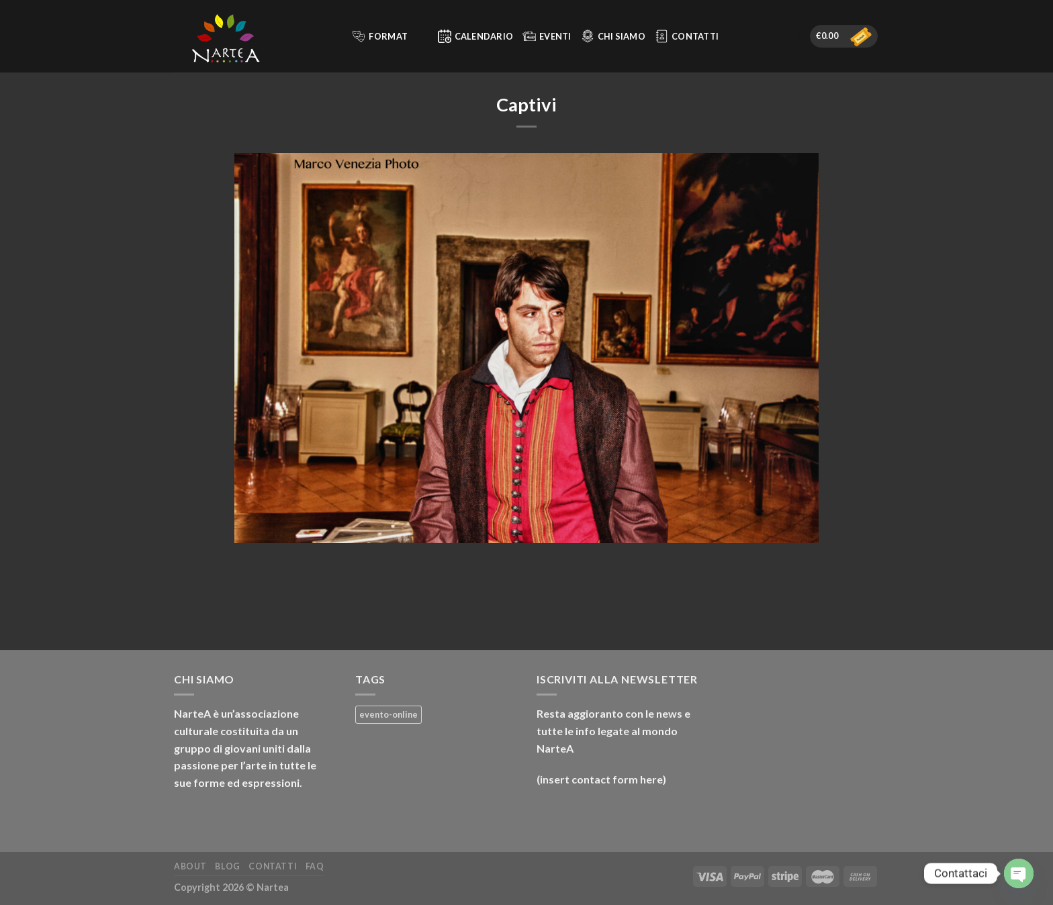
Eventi (546, 36)
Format (388, 36)
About (190, 866)
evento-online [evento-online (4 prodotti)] (388, 714)
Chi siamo (613, 36)
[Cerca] (335, 36)
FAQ (315, 866)
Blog (227, 866)
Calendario (476, 36)
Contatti (687, 36)
